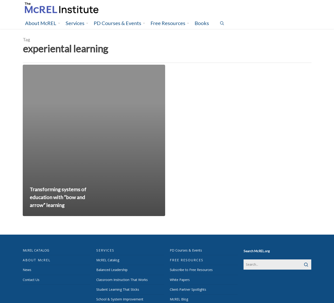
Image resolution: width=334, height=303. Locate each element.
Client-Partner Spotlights (188, 289)
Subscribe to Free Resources (191, 270)
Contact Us (31, 279)
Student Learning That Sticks (117, 289)
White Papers (180, 279)
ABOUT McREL (37, 260)
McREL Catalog (107, 260)
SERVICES (105, 250)
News (27, 270)
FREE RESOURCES (186, 260)
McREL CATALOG (36, 250)
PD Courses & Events (186, 250)
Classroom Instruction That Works (122, 279)
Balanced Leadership (112, 270)
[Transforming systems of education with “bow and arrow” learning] (94, 140)
